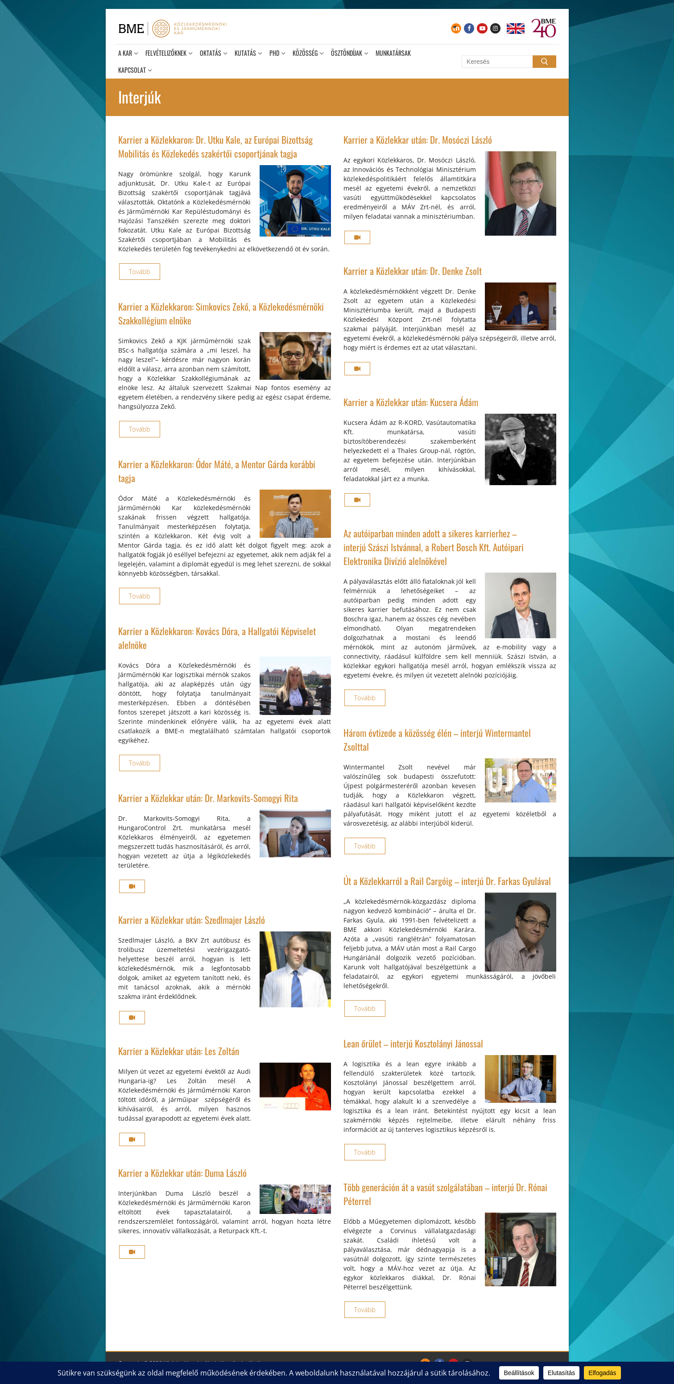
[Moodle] (456, 28)
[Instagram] (495, 28)
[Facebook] (469, 28)
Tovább (139, 271)
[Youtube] (482, 28)
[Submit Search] (544, 61)
